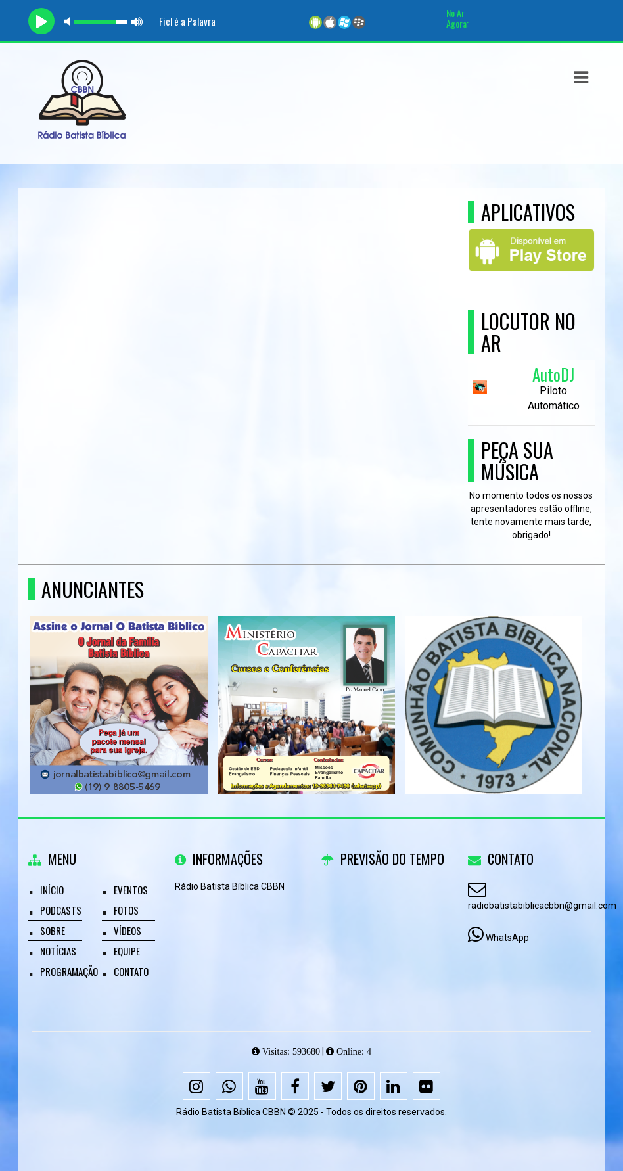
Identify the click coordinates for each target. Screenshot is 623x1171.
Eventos (131, 890)
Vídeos (127, 930)
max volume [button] (137, 21)
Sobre (52, 930)
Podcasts (60, 910)
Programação (69, 971)
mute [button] (70, 21)
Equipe (127, 951)
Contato (131, 971)
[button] (581, 77)
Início (52, 890)
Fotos (126, 910)
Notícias (58, 951)
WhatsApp (507, 937)
